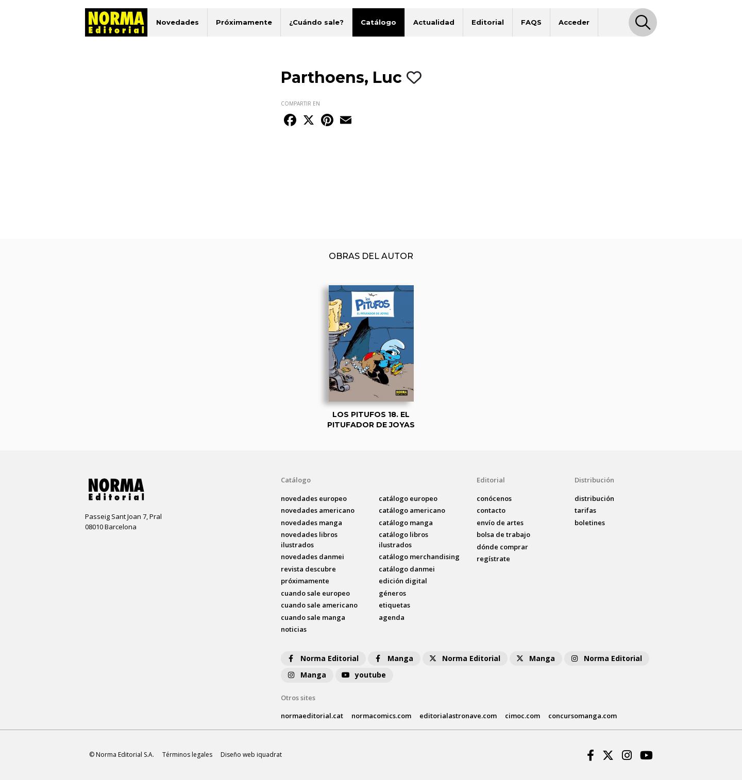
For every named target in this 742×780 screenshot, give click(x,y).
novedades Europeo (314, 498)
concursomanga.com (582, 715)
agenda (391, 617)
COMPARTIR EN (300, 103)
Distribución (594, 479)
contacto (491, 510)
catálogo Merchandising (419, 556)
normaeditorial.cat (312, 715)
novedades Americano (318, 510)
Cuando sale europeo (315, 593)
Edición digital (403, 580)
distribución (594, 498)
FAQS (531, 22)
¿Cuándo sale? (316, 22)
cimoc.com (522, 715)
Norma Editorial (322, 658)
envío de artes (500, 522)
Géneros (392, 593)
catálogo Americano (412, 510)
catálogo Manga (406, 522)
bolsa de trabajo (503, 534)
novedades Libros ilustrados (309, 539)
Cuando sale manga (313, 617)
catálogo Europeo (408, 498)
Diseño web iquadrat (251, 754)
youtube (363, 675)
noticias (294, 629)
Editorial (487, 22)
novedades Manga (311, 522)
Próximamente (244, 22)
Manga (393, 658)
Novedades (177, 22)
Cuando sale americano (319, 605)
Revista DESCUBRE (308, 569)
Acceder (574, 22)
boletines (590, 522)
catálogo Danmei (407, 569)
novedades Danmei (312, 556)
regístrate (493, 558)
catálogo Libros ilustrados (403, 539)
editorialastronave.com (458, 715)
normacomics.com (381, 715)
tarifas (585, 510)
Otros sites (298, 697)
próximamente (305, 580)
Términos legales (187, 754)
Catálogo (378, 22)
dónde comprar (502, 546)
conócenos (494, 498)
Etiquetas (394, 605)
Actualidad (433, 22)
